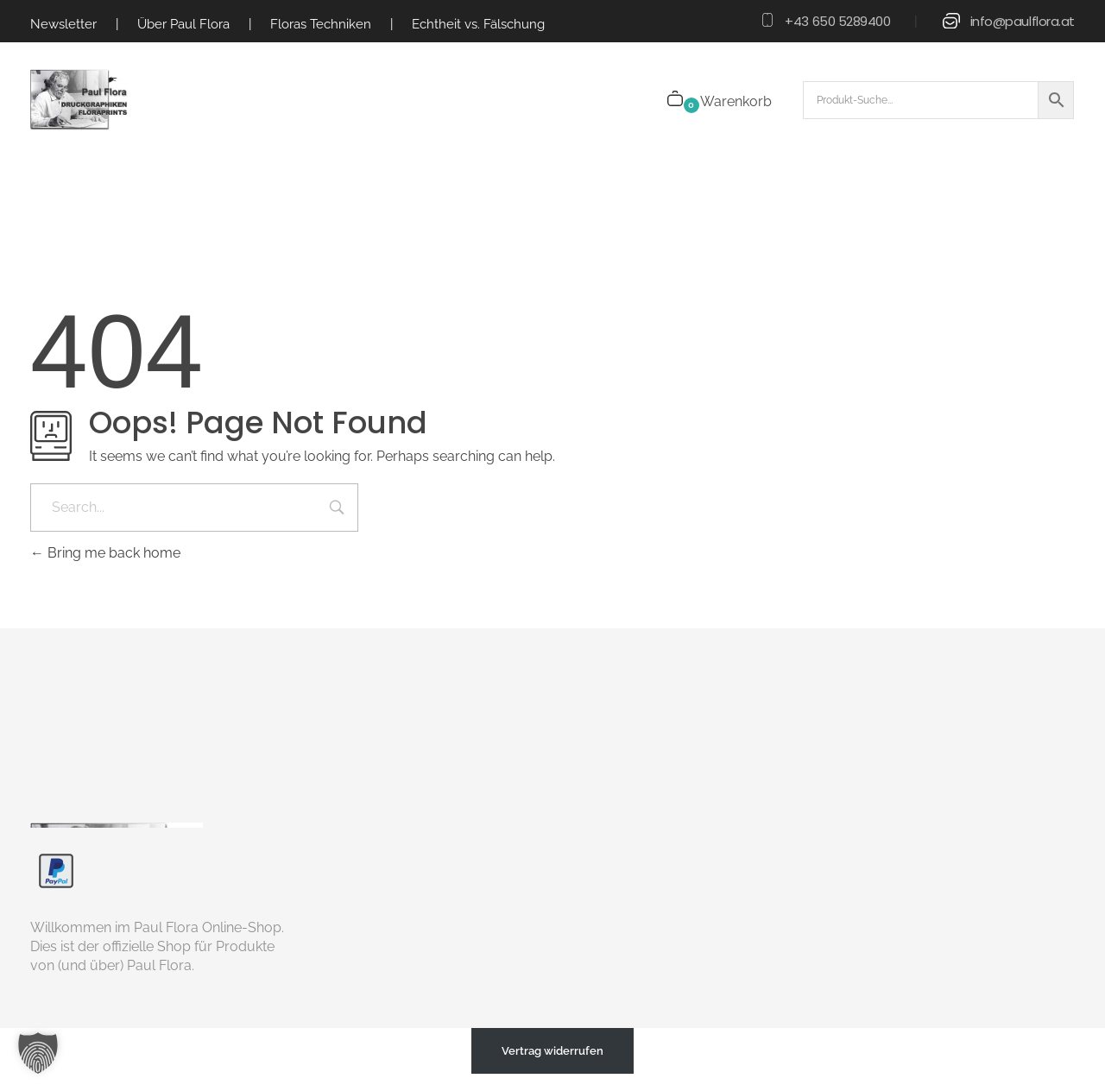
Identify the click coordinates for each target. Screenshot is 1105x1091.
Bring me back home (105, 553)
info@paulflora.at (1022, 21)
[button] (38, 1053)
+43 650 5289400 (837, 21)
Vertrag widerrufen (552, 1050)
